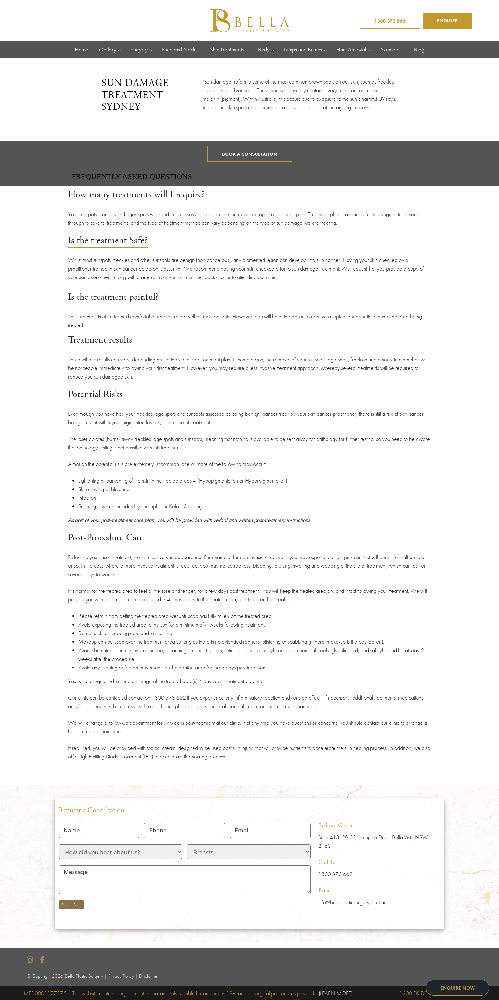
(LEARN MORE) (336, 993)
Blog (419, 49)
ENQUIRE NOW (457, 988)
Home (81, 49)
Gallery (107, 49)
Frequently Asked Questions (132, 176)
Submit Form (71, 905)
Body (264, 49)
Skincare (390, 49)
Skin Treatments (227, 49)
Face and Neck (179, 49)
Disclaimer (148, 976)
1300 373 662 (389, 21)
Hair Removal (351, 49)
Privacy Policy (121, 976)
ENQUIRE (447, 20)
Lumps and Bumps (303, 49)
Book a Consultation (249, 154)
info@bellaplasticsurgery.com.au (352, 902)
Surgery (139, 49)
